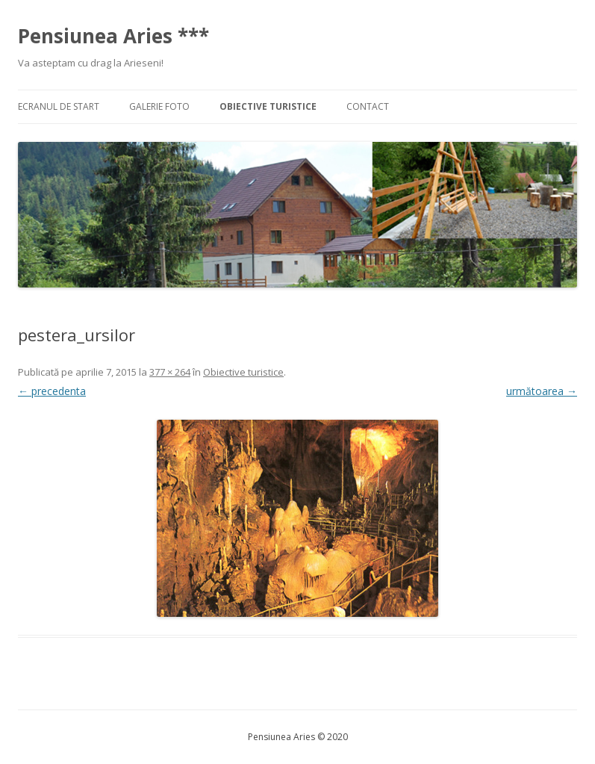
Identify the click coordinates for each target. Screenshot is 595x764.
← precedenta (52, 391)
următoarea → (541, 391)
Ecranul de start (58, 106)
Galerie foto (159, 106)
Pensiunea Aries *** (113, 35)
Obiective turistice (268, 106)
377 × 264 (169, 372)
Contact (367, 106)
